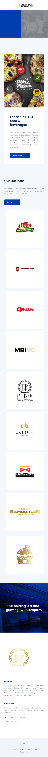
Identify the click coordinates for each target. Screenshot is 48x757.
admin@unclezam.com (16, 717)
